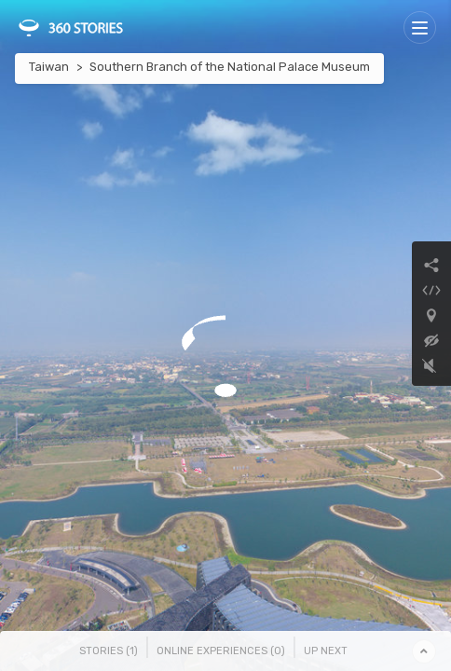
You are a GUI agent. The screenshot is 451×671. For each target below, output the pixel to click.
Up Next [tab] (326, 651)
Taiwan (49, 67)
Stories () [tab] (108, 651)
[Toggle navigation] (419, 27)
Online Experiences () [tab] (221, 651)
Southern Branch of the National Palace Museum (229, 67)
